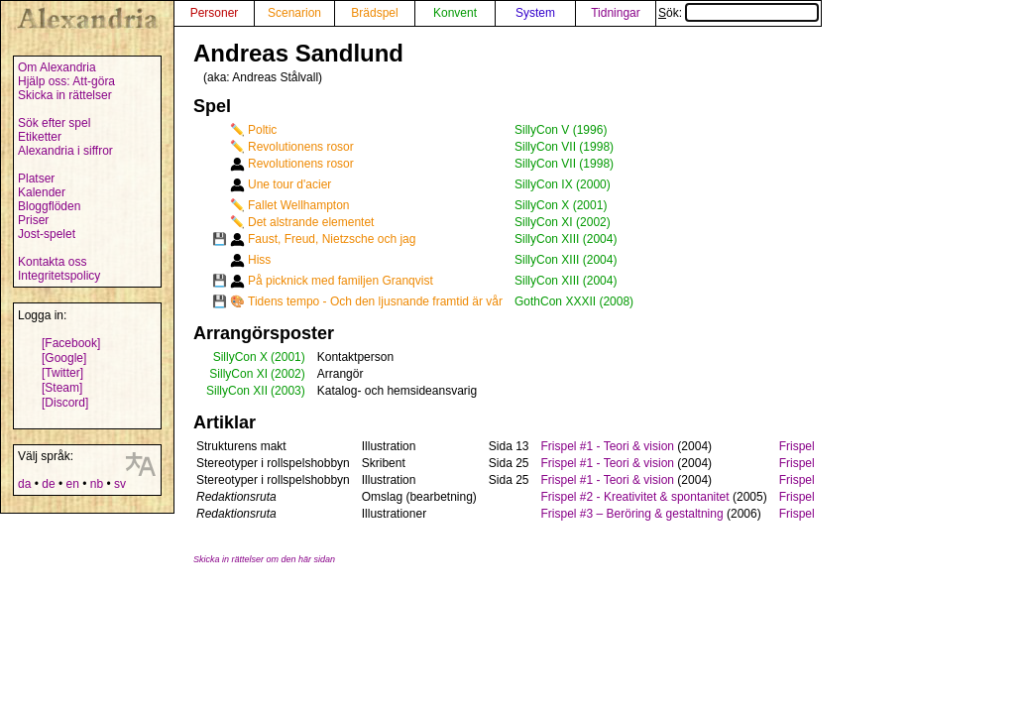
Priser (33, 220)
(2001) (288, 357)
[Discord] (65, 403)
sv (120, 484)
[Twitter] (62, 373)
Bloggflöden (49, 206)
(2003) (288, 391)
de (48, 484)
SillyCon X (240, 357)
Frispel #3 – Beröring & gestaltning (632, 514)
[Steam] (62, 388)
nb (96, 484)
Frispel (797, 446)
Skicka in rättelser (65, 95)
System (535, 13)
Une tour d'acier (289, 184)
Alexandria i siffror (65, 151)
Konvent (455, 13)
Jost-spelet (46, 234)
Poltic (262, 130)
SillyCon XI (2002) (562, 222)
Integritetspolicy (59, 276)
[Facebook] (71, 343)
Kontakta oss (52, 262)
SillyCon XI (238, 374)
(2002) (288, 374)
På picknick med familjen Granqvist (340, 281)
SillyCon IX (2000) (562, 184)
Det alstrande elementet (311, 222)
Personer (214, 13)
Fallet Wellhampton (299, 205)
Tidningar (615, 13)
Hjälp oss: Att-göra (66, 81)
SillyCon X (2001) (560, 205)
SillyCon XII (237, 391)
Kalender (41, 192)
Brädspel (374, 13)
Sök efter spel (54, 123)
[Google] (64, 358)
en (71, 484)
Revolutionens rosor (301, 147)
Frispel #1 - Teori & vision (608, 446)
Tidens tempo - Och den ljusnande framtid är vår (375, 301)
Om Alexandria (57, 67)
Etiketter (39, 137)
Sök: (738, 13)
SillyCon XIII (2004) (565, 239)
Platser (36, 178)
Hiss (259, 260)
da (24, 484)
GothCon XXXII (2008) (573, 301)
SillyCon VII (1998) (564, 147)
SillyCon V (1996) (560, 130)
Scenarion (294, 13)
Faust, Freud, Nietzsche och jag (331, 239)
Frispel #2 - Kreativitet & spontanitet (635, 497)
